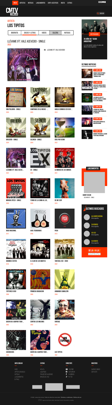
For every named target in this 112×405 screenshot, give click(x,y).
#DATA (63, 3)
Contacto (94, 372)
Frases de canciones (46, 374)
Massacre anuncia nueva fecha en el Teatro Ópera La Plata (99, 86)
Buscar (100, 13)
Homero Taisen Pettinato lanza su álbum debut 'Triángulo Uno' (99, 74)
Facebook (70, 374)
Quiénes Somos (95, 369)
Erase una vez (44, 377)
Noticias (30, 3)
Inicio (15, 3)
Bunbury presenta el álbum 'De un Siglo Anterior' (100, 134)
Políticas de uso (77, 397)
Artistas (22, 3)
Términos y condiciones (67, 397)
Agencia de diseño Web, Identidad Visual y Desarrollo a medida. (56, 400)
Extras (69, 3)
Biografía (14, 32)
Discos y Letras (29, 33)
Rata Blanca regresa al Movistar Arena (99, 122)
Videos (44, 32)
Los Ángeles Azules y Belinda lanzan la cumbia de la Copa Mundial (99, 99)
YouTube (70, 369)
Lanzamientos (40, 3)
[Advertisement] (95, 153)
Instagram (70, 372)
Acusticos (43, 372)
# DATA (42, 369)
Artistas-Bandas (20, 372)
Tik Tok (69, 377)
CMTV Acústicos (53, 3)
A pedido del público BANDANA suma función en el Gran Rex (99, 111)
